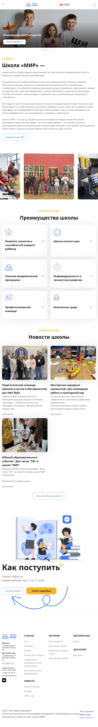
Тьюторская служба (58, 658)
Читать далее (7, 414)
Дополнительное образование (32, 672)
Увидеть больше (13, 137)
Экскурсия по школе (34, 655)
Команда (28, 646)
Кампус (27, 650)
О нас (27, 641)
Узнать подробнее (13, 42)
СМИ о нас (29, 695)
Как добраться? (8, 663)
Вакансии (78, 655)
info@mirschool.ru (9, 676)
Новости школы (32, 686)
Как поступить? (56, 641)
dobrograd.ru (86, 717)
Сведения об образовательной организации (32, 662)
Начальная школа (58, 646)
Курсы (76, 641)
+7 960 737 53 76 (8, 673)
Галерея (28, 691)
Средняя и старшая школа (58, 652)
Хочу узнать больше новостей (49, 496)
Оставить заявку (13, 591)
